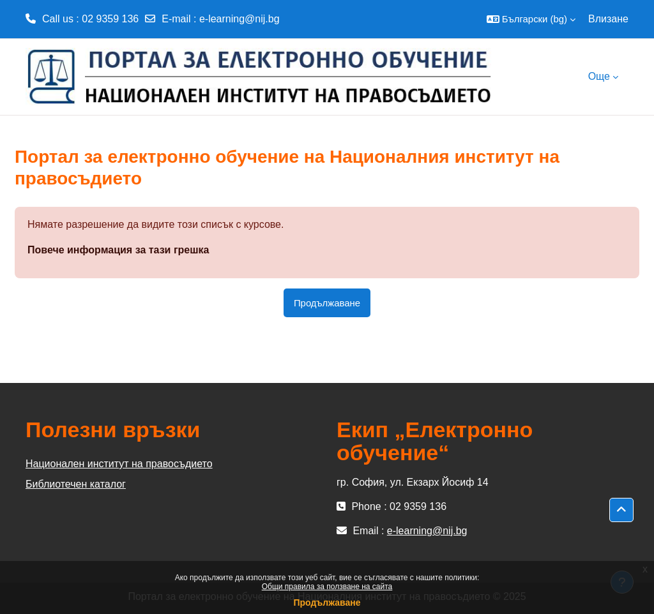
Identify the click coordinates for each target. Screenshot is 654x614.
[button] (531, 19)
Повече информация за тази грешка (118, 249)
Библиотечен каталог (76, 484)
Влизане (608, 18)
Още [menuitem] (599, 76)
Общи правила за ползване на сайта (327, 586)
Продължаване (326, 602)
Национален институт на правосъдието (119, 463)
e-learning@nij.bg (239, 18)
